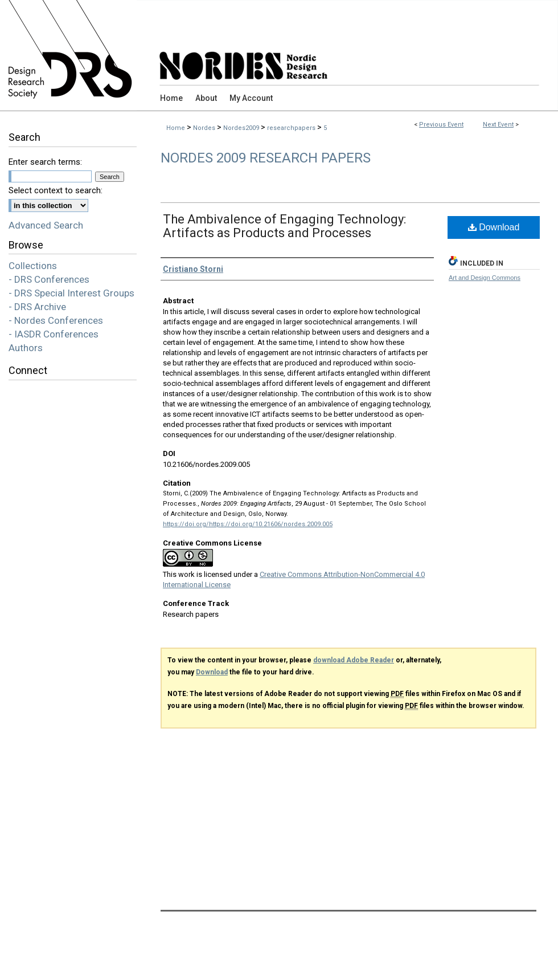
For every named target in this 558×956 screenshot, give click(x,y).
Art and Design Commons (484, 277)
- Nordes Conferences (56, 320)
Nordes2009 (242, 128)
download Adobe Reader (353, 660)
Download (494, 227)
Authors (26, 347)
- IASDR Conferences (54, 334)
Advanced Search (46, 225)
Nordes (205, 128)
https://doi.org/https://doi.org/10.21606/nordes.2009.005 (248, 524)
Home (175, 128)
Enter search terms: (45, 162)
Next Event (498, 124)
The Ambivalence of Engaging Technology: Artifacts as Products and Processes (284, 226)
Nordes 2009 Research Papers (266, 158)
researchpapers (292, 128)
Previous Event (441, 124)
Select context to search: (55, 190)
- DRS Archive (37, 306)
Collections (33, 265)
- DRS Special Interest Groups (71, 293)
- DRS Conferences (49, 279)
